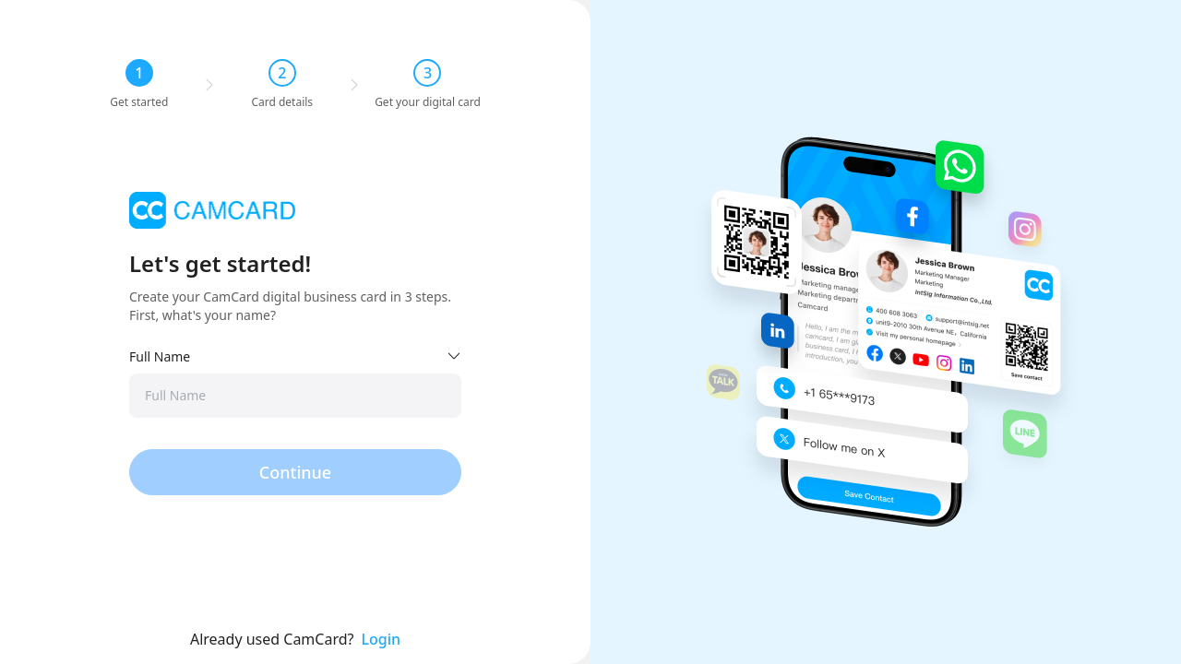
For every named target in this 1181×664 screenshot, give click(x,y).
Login (381, 639)
